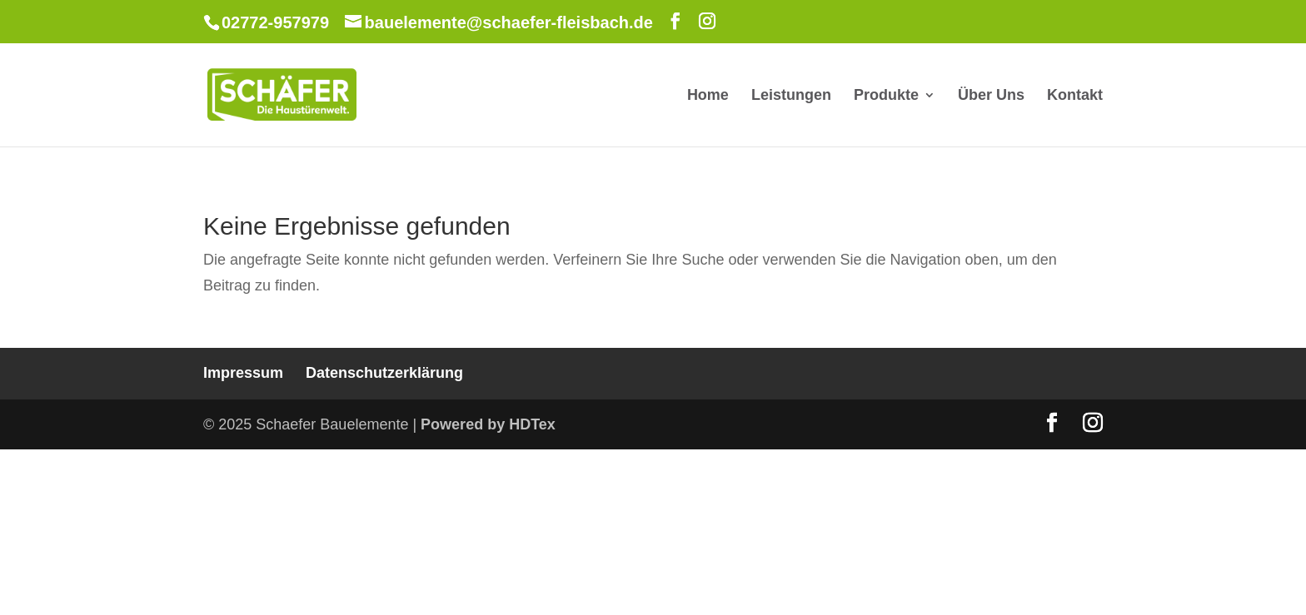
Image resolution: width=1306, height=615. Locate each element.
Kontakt (1075, 96)
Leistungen (791, 96)
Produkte (886, 96)
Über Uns (991, 96)
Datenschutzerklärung (384, 373)
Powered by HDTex (488, 424)
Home (708, 96)
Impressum (243, 373)
